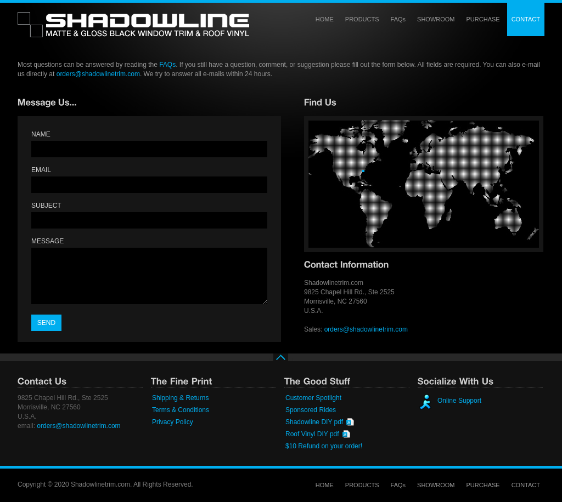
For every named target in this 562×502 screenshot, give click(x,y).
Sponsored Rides (310, 410)
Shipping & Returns (180, 398)
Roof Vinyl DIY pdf (312, 434)
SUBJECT (46, 205)
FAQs (398, 19)
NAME (40, 134)
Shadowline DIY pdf (314, 422)
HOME (325, 19)
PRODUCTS (362, 19)
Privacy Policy (172, 422)
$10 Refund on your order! (323, 446)
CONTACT (526, 19)
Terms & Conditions (180, 410)
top (281, 362)
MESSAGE (47, 241)
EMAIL (41, 170)
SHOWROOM (435, 19)
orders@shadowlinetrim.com (98, 74)
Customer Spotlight (313, 398)
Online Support (459, 400)
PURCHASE (483, 19)
